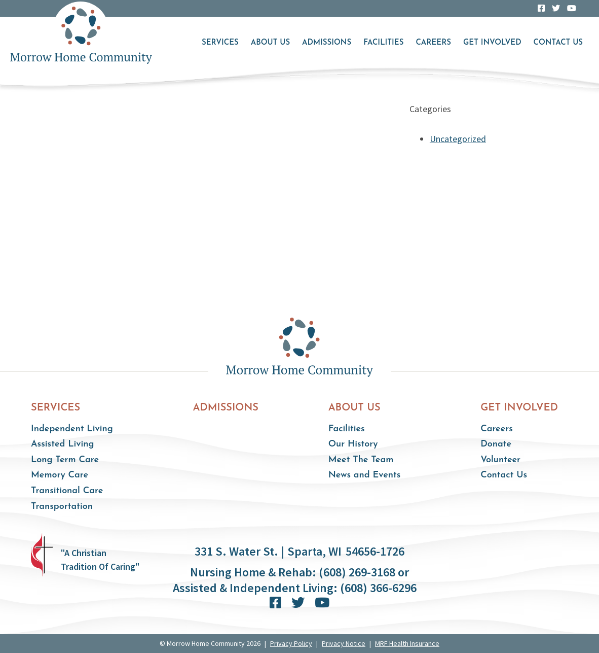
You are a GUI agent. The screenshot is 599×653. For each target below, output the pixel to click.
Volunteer (500, 460)
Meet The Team (361, 460)
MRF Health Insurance (407, 643)
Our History (353, 444)
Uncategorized (458, 139)
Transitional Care (67, 491)
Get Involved (492, 43)
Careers (433, 43)
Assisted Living (62, 444)
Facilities (383, 43)
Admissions (326, 43)
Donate (495, 444)
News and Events (364, 475)
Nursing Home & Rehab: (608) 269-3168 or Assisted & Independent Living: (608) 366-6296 (295, 580)
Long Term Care (65, 460)
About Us (270, 43)
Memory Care (59, 475)
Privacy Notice (343, 643)
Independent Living (72, 429)
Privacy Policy (291, 643)
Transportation (62, 506)
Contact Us (558, 43)
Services (220, 43)
